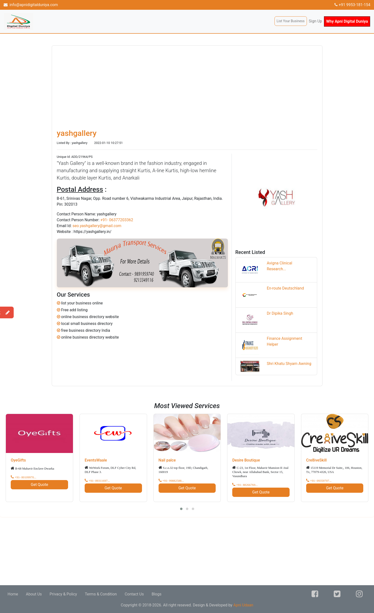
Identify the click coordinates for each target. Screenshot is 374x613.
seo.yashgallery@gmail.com (96, 225)
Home (13, 594)
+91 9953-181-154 (352, 4)
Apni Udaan (243, 605)
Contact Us (134, 594)
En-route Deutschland (285, 288)
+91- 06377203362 (116, 220)
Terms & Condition (101, 594)
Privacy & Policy (63, 594)
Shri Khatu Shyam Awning (289, 363)
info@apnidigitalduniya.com (31, 4)
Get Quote (39, 484)
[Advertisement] (146, 551)
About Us (34, 594)
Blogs (156, 594)
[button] (181, 508)
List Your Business (291, 21)
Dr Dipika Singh (280, 313)
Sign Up (315, 21)
